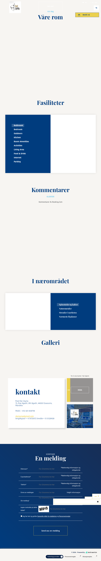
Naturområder (65, 308)
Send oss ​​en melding (50, 530)
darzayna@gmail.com (24, 416)
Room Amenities (21, 141)
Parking (17, 161)
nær (96, 496)
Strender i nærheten (68, 312)
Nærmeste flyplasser (68, 316)
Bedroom (18, 129)
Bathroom (18, 125)
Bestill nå (84, 15)
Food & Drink (20, 153)
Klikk (80, 390)
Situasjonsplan (90, 556)
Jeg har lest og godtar (29, 516)
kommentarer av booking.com (50, 202)
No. (84, 2)
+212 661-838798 (28, 410)
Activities (18, 145)
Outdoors (18, 133)
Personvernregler (64, 516)
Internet (17, 157)
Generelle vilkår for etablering (47, 516)
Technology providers (55, 557)
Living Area (19, 149)
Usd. (94, 2)
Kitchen (17, 137)
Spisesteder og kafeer (68, 304)
